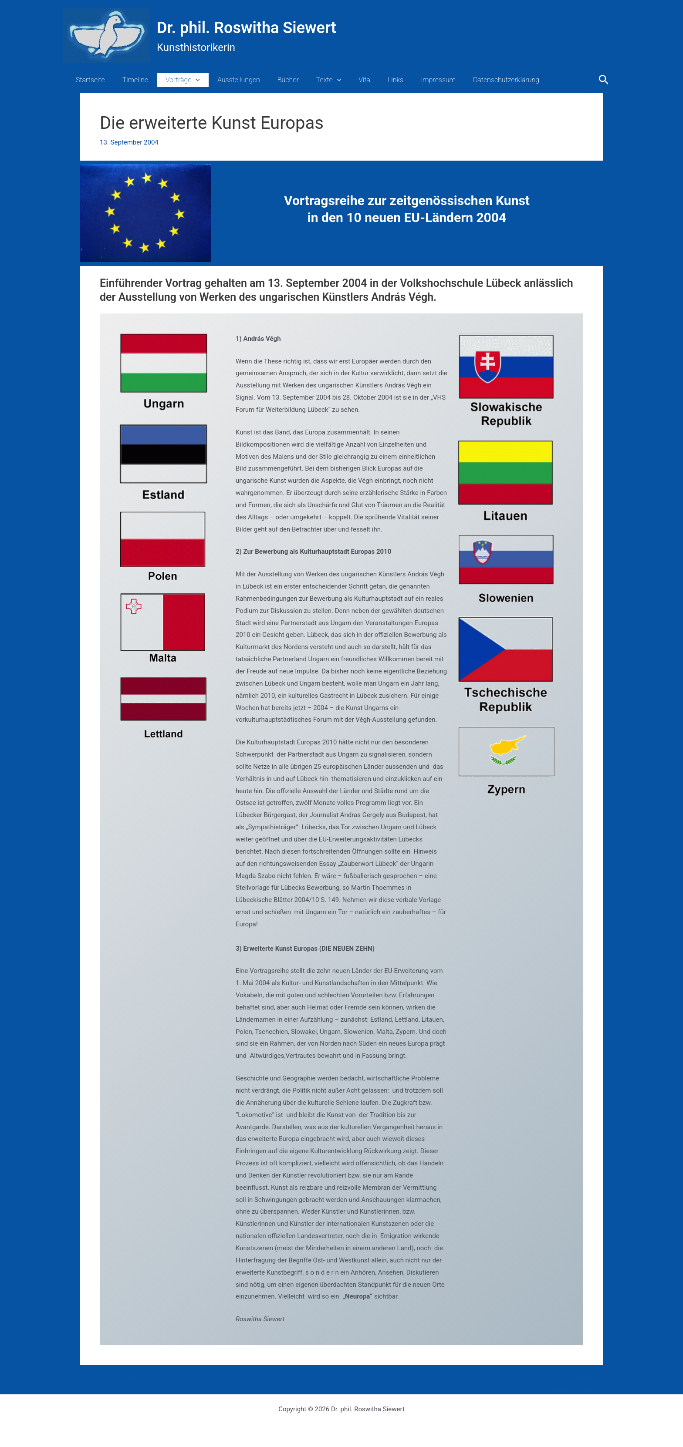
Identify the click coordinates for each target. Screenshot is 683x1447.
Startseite (88, 80)
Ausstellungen (226, 80)
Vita (342, 80)
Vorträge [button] (174, 80)
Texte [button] (309, 80)
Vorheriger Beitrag (111, 1383)
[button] (187, 80)
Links (369, 80)
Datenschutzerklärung (473, 80)
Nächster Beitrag (573, 1383)
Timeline (130, 80)
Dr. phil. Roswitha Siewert (246, 28)
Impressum (408, 80)
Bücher (272, 80)
